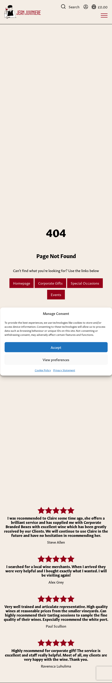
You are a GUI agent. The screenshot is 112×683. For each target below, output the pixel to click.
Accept (56, 347)
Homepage (21, 282)
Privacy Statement (64, 370)
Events (56, 294)
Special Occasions (85, 282)
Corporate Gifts (50, 282)
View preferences (56, 359)
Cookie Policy (43, 370)
